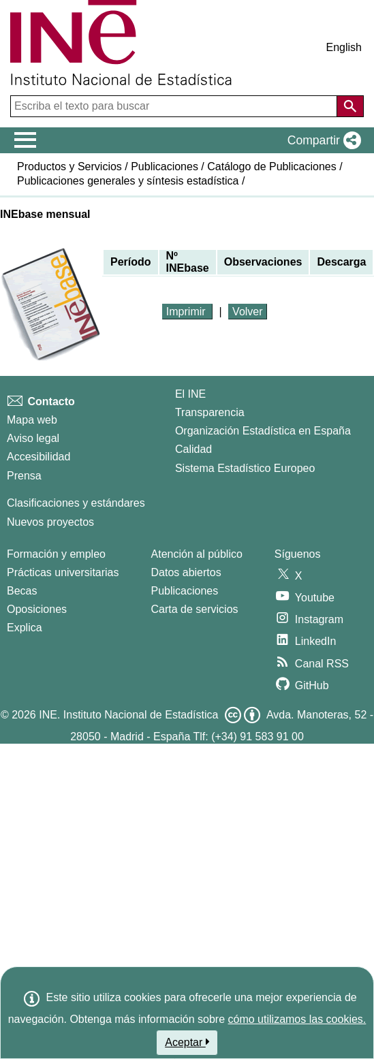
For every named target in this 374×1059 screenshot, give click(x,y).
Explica (24, 627)
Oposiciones (37, 609)
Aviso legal (33, 438)
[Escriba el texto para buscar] (175, 106)
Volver (247, 311)
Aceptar (187, 1042)
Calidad (193, 449)
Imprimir (187, 311)
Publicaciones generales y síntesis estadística (128, 181)
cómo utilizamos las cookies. (297, 1019)
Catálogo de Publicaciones (271, 166)
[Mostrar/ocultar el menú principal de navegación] (25, 140)
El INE (190, 394)
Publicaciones (164, 166)
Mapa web (32, 420)
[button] (321, 140)
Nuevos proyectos (50, 522)
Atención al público (197, 554)
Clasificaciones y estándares (76, 503)
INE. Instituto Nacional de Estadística (128, 715)
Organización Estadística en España (263, 431)
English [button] (344, 47)
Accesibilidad (38, 456)
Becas (22, 591)
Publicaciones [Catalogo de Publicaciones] (185, 591)
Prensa (24, 475)
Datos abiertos (186, 572)
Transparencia (210, 412)
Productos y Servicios (69, 166)
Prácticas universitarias (63, 572)
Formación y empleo (56, 554)
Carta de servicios (194, 609)
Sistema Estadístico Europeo (245, 468)
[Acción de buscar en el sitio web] (350, 106)
